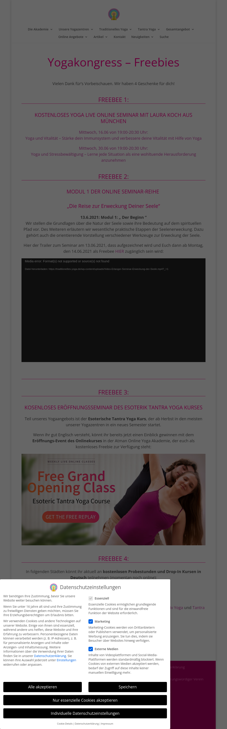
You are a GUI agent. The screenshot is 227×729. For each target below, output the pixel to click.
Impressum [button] (107, 723)
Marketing (101, 621)
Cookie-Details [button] (64, 723)
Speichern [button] (128, 686)
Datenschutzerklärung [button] (87, 723)
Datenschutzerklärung (50, 656)
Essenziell (100, 598)
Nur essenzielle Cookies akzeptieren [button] (85, 700)
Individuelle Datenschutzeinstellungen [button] (85, 713)
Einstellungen (66, 660)
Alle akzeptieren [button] (42, 686)
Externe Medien (105, 649)
